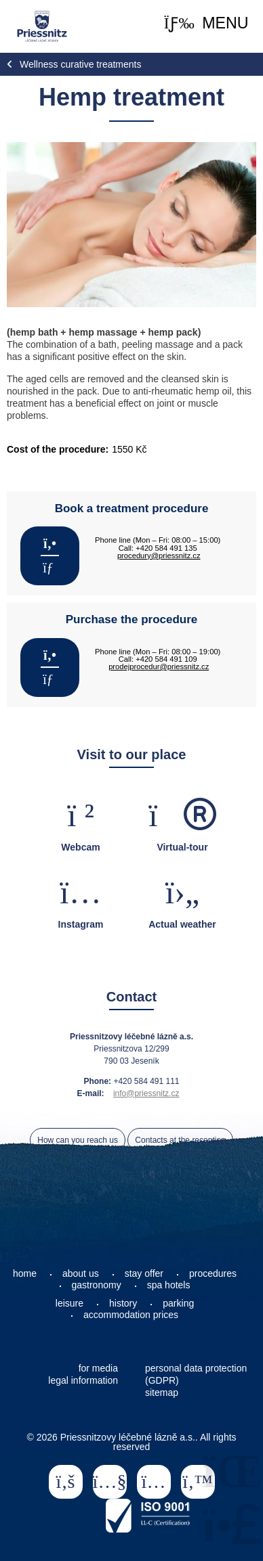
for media (98, 1368)
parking (178, 1303)
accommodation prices (130, 1314)
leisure (69, 1303)
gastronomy (96, 1285)
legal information (83, 1380)
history (123, 1303)
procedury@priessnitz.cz (159, 555)
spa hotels (168, 1285)
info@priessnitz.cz (146, 1093)
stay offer (144, 1273)
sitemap (161, 1392)
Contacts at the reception (180, 1140)
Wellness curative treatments (80, 64)
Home (42, 27)
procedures (213, 1273)
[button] (206, 23)
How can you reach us (77, 1140)
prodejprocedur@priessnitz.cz (158, 666)
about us (80, 1273)
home (25, 1273)
